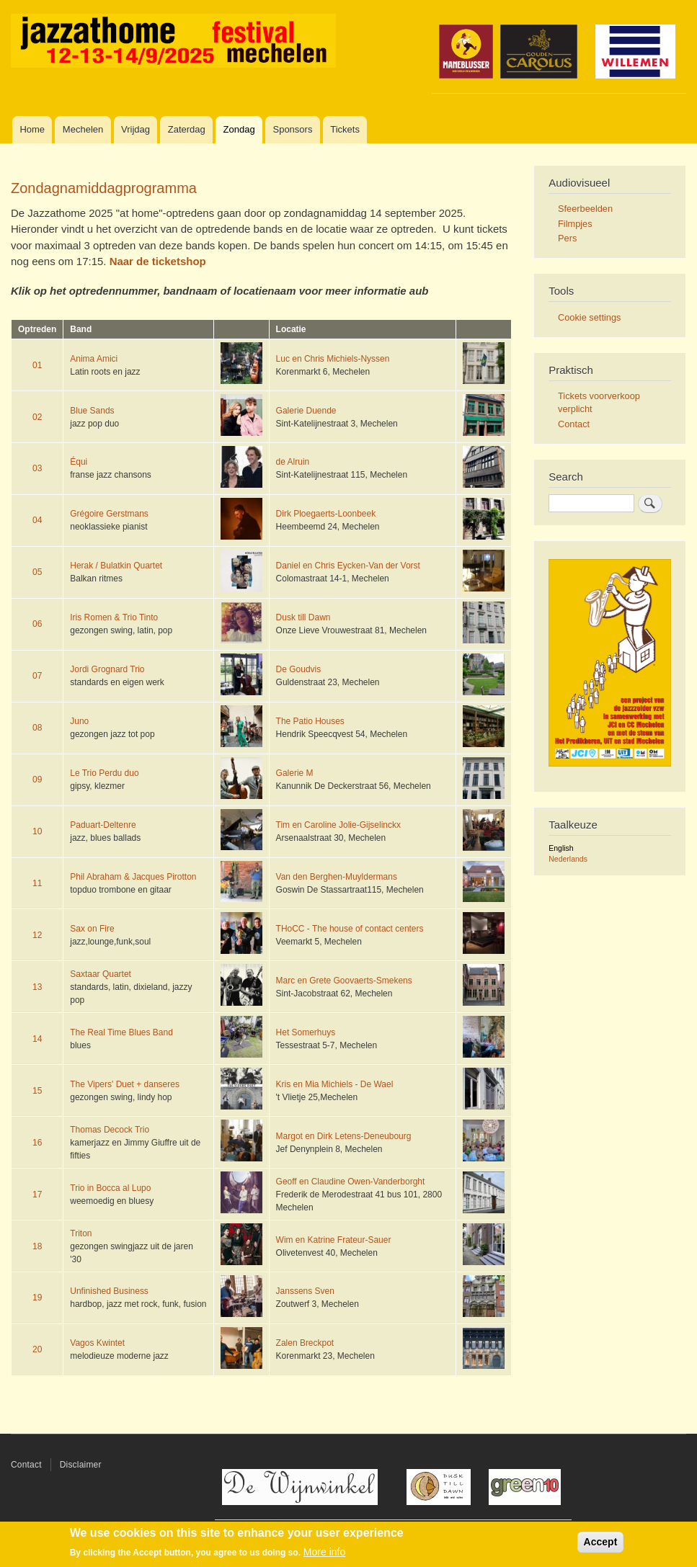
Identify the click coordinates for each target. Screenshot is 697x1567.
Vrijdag (135, 129)
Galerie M (295, 773)
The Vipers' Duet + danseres (124, 1084)
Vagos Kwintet (97, 1343)
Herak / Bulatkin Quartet (116, 566)
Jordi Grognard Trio (107, 669)
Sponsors (292, 129)
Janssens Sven (305, 1291)
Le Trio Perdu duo (104, 773)
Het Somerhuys (306, 1032)
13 (37, 987)
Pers (567, 238)
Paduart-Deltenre (103, 825)
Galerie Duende (306, 411)
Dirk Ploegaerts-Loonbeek (326, 514)
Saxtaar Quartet (100, 974)
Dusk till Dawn (303, 617)
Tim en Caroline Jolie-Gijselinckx (338, 825)
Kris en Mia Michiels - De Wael (335, 1084)
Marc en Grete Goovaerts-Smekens (344, 981)
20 (37, 1349)
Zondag (239, 129)
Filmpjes (575, 223)
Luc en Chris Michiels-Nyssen (333, 359)
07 (37, 676)
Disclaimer (81, 1465)
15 (37, 1091)
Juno (79, 721)
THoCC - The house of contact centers (350, 929)
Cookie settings (589, 317)
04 (37, 520)
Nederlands (568, 858)
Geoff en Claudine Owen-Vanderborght (350, 1182)
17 (37, 1194)
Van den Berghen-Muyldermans (336, 877)
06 (37, 624)
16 (37, 1143)
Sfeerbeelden (585, 208)
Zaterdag (186, 129)
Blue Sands (92, 411)
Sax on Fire (92, 929)
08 (37, 728)
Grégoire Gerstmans (109, 514)
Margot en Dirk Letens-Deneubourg (344, 1136)
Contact (574, 424)
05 (37, 572)
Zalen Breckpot (305, 1343)
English (561, 848)
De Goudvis (298, 669)
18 (37, 1246)
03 (37, 468)
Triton (81, 1233)
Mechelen (83, 129)
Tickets (345, 129)
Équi (78, 462)
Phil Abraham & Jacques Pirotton (133, 877)
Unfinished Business (109, 1291)
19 (37, 1298)
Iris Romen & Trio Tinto (114, 617)
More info (324, 1552)
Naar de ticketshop (158, 261)
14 (37, 1039)
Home (32, 129)
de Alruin (293, 462)
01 (37, 365)
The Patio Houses (310, 721)
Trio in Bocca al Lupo (110, 1188)
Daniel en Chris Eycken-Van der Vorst (348, 566)
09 (37, 779)
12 (37, 935)
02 (37, 417)
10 (37, 831)
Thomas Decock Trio (109, 1130)
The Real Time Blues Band (121, 1032)
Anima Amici (93, 359)
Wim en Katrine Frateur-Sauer (333, 1240)
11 (37, 883)
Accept (601, 1542)
